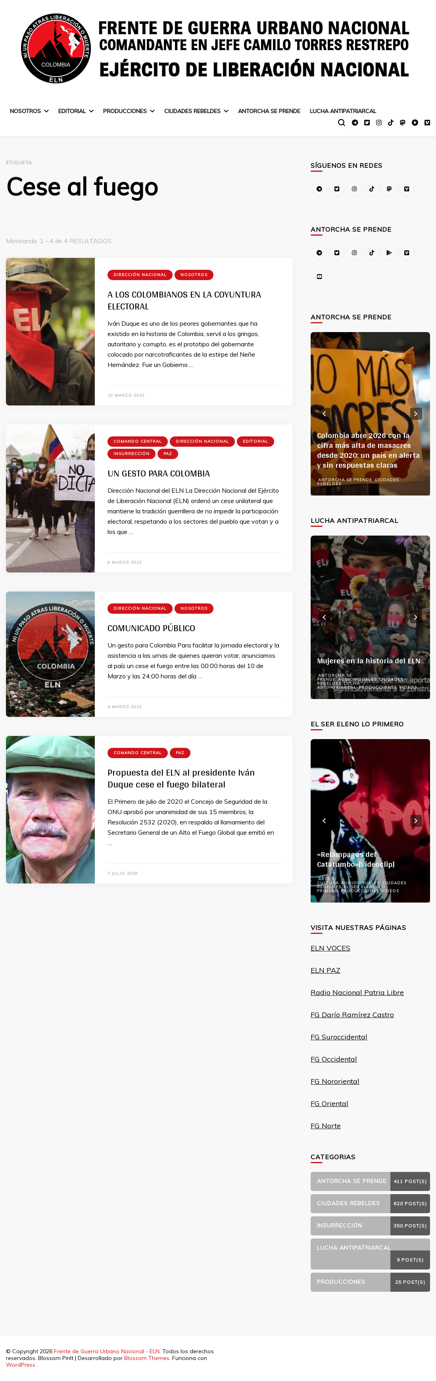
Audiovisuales (357, 679)
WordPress (20, 1364)
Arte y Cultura (328, 880)
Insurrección (131, 453)
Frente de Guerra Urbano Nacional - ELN (106, 1351)
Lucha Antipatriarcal (343, 111)
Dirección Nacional (140, 274)
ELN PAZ (325, 970)
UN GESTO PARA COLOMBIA (159, 473)
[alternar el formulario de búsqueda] (341, 122)
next (416, 414)
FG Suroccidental (339, 1036)
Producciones (125, 111)
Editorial (72, 111)
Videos (408, 687)
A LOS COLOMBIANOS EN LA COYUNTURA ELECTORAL (184, 300)
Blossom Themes (146, 1358)
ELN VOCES (330, 948)
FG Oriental (329, 1103)
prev (324, 414)
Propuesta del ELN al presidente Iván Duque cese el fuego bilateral (181, 778)
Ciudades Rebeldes (192, 111)
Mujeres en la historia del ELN (369, 660)
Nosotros (25, 111)
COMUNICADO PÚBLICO (151, 627)
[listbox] (370, 414)
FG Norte (326, 1125)
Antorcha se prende (269, 111)
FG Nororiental (335, 1081)
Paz (167, 453)
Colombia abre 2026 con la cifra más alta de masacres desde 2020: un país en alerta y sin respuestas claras (368, 450)
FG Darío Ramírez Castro (352, 1014)
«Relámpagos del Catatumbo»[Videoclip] (356, 859)
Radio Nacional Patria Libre (357, 992)
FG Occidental (334, 1059)
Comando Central (137, 441)
